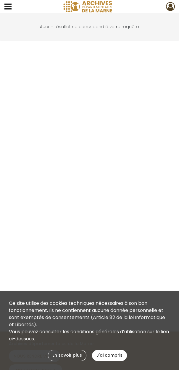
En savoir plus (67, 355)
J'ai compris (109, 355)
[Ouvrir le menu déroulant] (8, 7)
